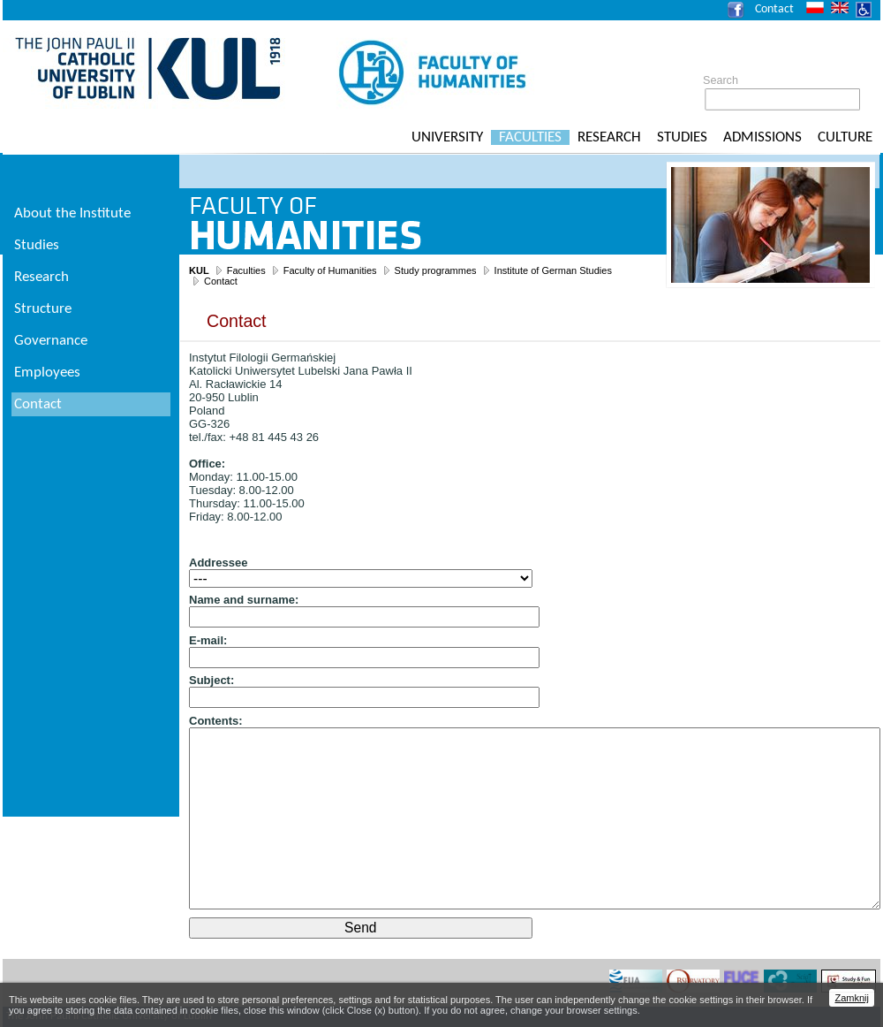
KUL (199, 270)
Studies (682, 137)
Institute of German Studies (553, 270)
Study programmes (436, 270)
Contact (774, 9)
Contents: (216, 720)
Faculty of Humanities (330, 270)
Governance (50, 340)
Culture (845, 137)
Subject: (211, 680)
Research (609, 137)
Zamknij (851, 998)
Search (720, 80)
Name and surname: (243, 599)
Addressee (218, 562)
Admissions (762, 137)
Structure (43, 308)
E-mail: (208, 640)
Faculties (530, 137)
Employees (47, 372)
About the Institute (72, 213)
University (447, 137)
